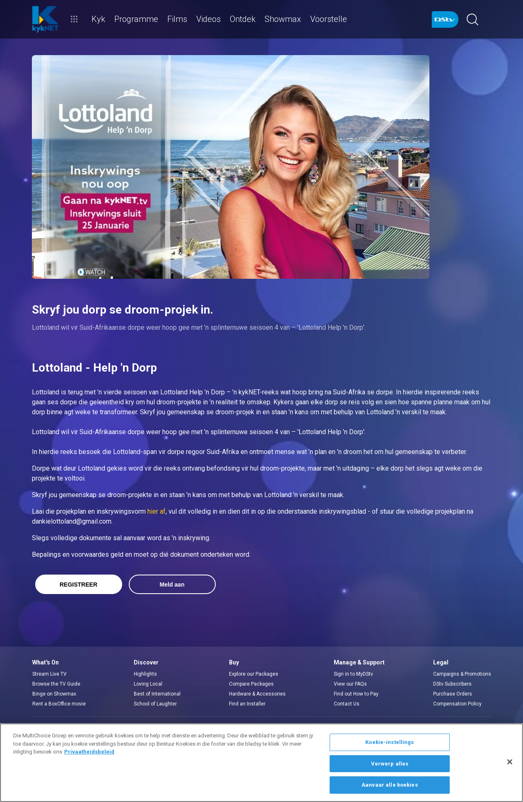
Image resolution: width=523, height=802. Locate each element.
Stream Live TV (49, 674)
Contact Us (346, 704)
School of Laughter (155, 704)
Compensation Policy (457, 704)
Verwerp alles (390, 764)
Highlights (145, 674)
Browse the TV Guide (56, 684)
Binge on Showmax (54, 694)
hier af (156, 511)
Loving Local (148, 684)
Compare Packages (251, 684)
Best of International (157, 694)
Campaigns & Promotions (462, 674)
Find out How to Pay (356, 694)
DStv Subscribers (452, 684)
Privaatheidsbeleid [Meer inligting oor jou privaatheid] (89, 752)
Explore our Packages (253, 674)
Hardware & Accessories (257, 694)
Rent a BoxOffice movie (59, 704)
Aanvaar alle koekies (390, 785)
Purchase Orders (452, 694)
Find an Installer (247, 704)
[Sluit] (510, 762)
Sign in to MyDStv (353, 674)
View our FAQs (350, 684)
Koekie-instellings (389, 742)
